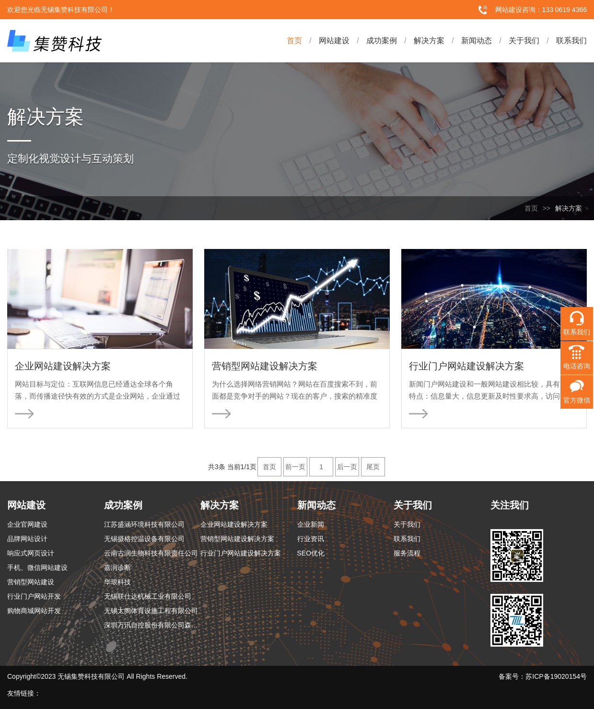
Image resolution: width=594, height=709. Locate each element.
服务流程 (407, 553)
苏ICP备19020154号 (556, 676)
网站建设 (325, 40)
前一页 (295, 467)
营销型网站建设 (30, 582)
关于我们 (515, 40)
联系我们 (563, 40)
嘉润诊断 (117, 567)
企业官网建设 (27, 524)
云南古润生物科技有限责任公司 (151, 553)
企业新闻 (310, 524)
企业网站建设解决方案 (234, 524)
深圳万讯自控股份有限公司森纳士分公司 (152, 625)
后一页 (347, 467)
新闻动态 (468, 40)
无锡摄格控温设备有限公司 (144, 539)
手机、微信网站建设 (37, 567)
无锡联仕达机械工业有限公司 (147, 596)
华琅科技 (117, 582)
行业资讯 (310, 539)
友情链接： (24, 693)
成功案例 (373, 40)
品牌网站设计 (27, 539)
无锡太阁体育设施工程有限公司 (151, 610)
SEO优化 (311, 553)
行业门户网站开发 (34, 596)
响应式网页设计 (30, 553)
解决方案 (420, 40)
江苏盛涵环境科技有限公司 (144, 524)
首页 (294, 40)
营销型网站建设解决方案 (237, 539)
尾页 (373, 467)
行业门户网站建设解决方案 (240, 553)
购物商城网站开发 (34, 610)
